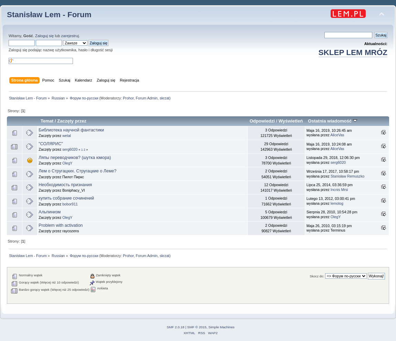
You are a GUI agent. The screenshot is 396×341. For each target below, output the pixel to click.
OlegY (67, 163)
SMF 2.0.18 (175, 327)
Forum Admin (147, 98)
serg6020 (69, 149)
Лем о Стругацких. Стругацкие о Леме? (77, 171)
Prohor (128, 98)
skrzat (164, 98)
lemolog (337, 203)
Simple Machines (221, 327)
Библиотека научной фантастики (71, 130)
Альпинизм (50, 212)
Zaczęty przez (71, 121)
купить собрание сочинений (66, 198)
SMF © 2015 (196, 327)
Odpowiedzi (262, 121)
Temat (47, 121)
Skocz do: (317, 276)
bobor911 (70, 204)
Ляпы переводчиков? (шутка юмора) (75, 157)
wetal (66, 136)
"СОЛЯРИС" (51, 143)
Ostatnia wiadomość (332, 121)
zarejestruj (70, 36)
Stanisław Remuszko (347, 176)
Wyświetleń (290, 121)
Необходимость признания (65, 184)
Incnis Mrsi (339, 190)
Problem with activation (61, 225)
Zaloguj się (44, 36)
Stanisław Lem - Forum (49, 14)
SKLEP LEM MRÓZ (353, 52)
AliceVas (337, 135)
